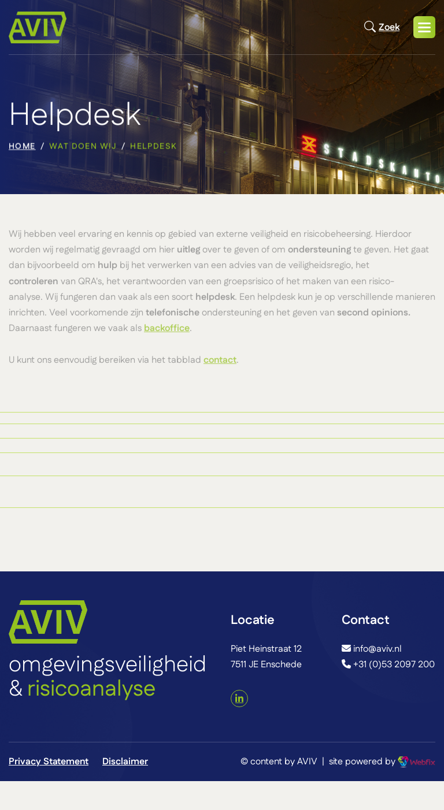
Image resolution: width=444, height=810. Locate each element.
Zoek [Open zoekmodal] (381, 27)
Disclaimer (125, 761)
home (22, 148)
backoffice (167, 331)
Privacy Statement (48, 761)
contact (220, 362)
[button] (424, 27)
